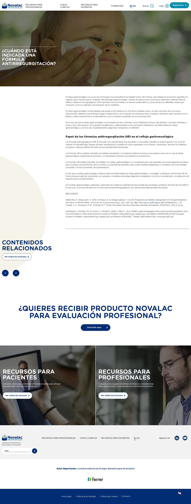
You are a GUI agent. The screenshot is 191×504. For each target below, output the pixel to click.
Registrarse (178, 5)
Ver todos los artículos (15, 257)
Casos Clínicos (65, 6)
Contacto (126, 496)
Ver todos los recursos (16, 396)
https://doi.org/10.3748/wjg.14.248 (149, 202)
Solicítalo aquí (94, 327)
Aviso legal (66, 496)
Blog (133, 6)
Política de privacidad (86, 496)
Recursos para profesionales (34, 6)
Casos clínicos (88, 438)
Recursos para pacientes (89, 6)
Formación (117, 6)
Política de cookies (109, 496)
